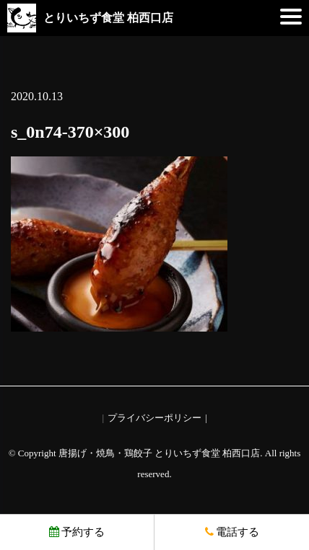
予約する (77, 532)
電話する (232, 532)
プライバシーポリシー (154, 417)
